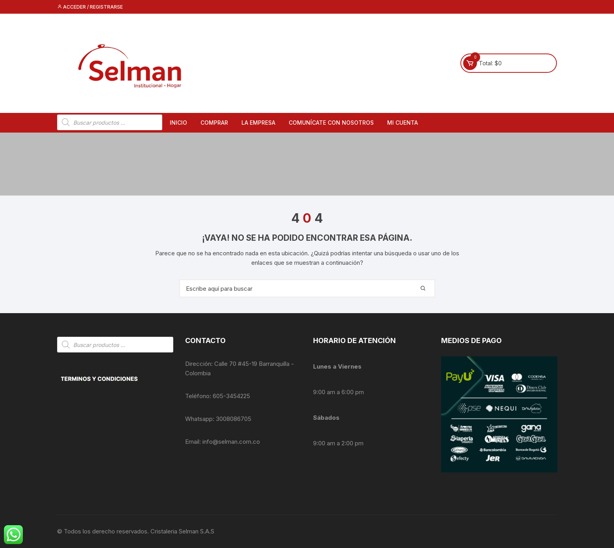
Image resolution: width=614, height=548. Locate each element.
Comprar (214, 122)
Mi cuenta (402, 122)
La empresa (258, 122)
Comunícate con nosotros (331, 122)
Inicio (178, 122)
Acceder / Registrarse (90, 7)
